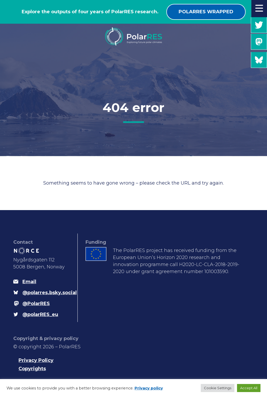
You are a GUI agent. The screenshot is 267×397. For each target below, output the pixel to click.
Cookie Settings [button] (217, 388)
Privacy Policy (36, 360)
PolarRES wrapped (206, 12)
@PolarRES (259, 42)
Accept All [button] (248, 388)
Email (29, 282)
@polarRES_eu (259, 25)
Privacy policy (149, 388)
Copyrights (32, 368)
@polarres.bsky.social (259, 60)
